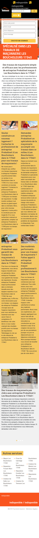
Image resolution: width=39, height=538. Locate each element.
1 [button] (16, 440)
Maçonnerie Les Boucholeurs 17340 (32, 477)
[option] (19, 400)
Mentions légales (32, 509)
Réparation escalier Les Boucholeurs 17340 (20, 474)
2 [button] (18, 440)
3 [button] (20, 440)
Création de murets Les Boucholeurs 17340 (32, 467)
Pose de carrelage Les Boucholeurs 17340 (20, 463)
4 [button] (22, 440)
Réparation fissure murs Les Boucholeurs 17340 (7, 470)
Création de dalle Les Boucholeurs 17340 (7, 482)
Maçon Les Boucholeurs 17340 (7, 461)
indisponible (20, 2)
